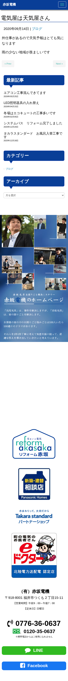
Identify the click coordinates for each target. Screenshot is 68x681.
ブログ (37, 29)
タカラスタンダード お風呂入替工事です (33, 135)
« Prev (8, 63)
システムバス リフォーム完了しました (33, 123)
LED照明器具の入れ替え (21, 103)
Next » (59, 63)
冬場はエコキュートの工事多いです (30, 113)
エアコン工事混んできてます (25, 93)
